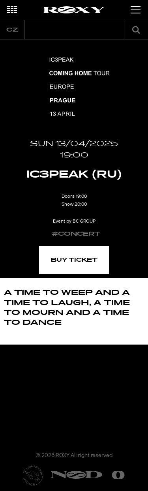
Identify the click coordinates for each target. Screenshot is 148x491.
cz (12, 30)
